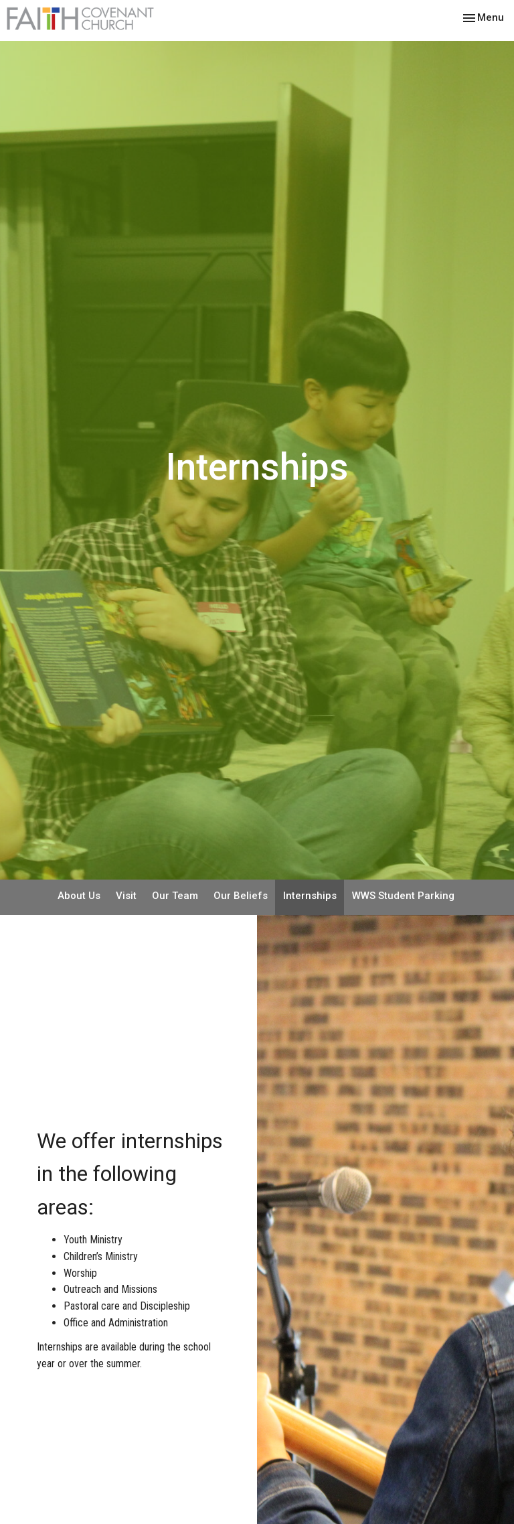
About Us (79, 896)
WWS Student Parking (403, 896)
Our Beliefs (240, 896)
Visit (126, 896)
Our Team (175, 896)
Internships (310, 896)
